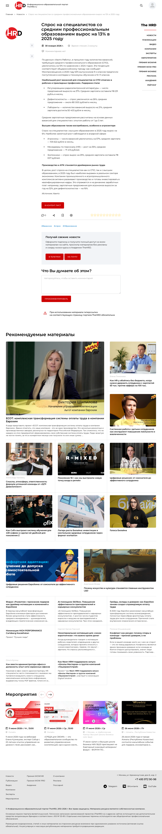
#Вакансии (47, 226)
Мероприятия (148, 58)
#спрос (57, 226)
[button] (151, 5)
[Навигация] (7, 5)
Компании (150, 49)
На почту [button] (72, 257)
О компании (59, 776)
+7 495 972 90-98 (145, 779)
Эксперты (151, 53)
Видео (152, 44)
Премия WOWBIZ (147, 71)
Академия (150, 80)
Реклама (151, 76)
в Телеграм (54, 257)
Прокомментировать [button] (56, 299)
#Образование (70, 226)
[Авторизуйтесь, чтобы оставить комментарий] (81, 284)
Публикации (149, 40)
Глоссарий (58, 785)
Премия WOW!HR (147, 62)
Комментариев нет (54, 51)
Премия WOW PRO (146, 67)
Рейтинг (151, 85)
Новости (151, 35)
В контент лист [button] (53, 205)
